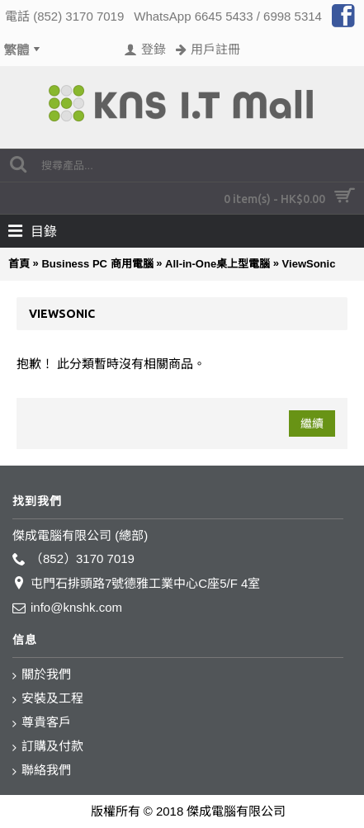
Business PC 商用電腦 (97, 264)
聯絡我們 (41, 770)
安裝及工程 (47, 699)
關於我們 (41, 675)
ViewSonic (309, 264)
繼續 (312, 423)
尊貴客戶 (41, 723)
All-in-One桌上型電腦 (217, 264)
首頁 (19, 264)
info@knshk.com (67, 608)
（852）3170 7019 (73, 559)
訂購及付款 (47, 747)
